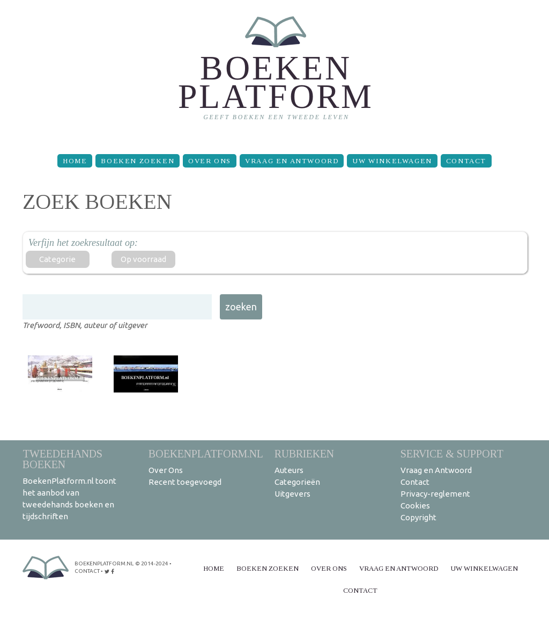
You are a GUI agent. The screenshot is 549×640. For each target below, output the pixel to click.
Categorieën (297, 481)
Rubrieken (304, 453)
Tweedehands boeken (62, 459)
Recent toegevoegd (185, 481)
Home (75, 161)
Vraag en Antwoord (291, 161)
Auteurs (288, 470)
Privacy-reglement (435, 493)
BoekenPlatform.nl (206, 453)
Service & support (451, 453)
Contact (466, 161)
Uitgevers (292, 493)
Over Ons (209, 161)
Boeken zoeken (137, 161)
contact (87, 571)
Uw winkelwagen (392, 161)
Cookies (415, 505)
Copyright (418, 517)
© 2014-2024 (151, 563)
